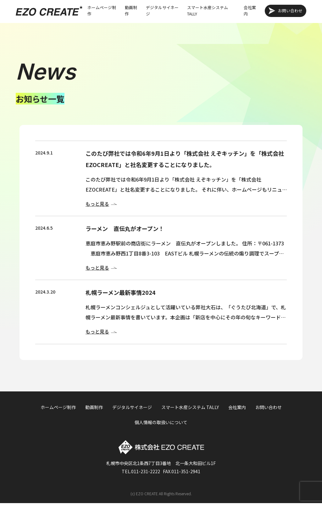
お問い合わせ (290, 11)
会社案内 (250, 10)
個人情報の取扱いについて (161, 424)
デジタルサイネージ (162, 10)
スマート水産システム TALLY (207, 10)
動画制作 (131, 10)
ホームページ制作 (101, 10)
